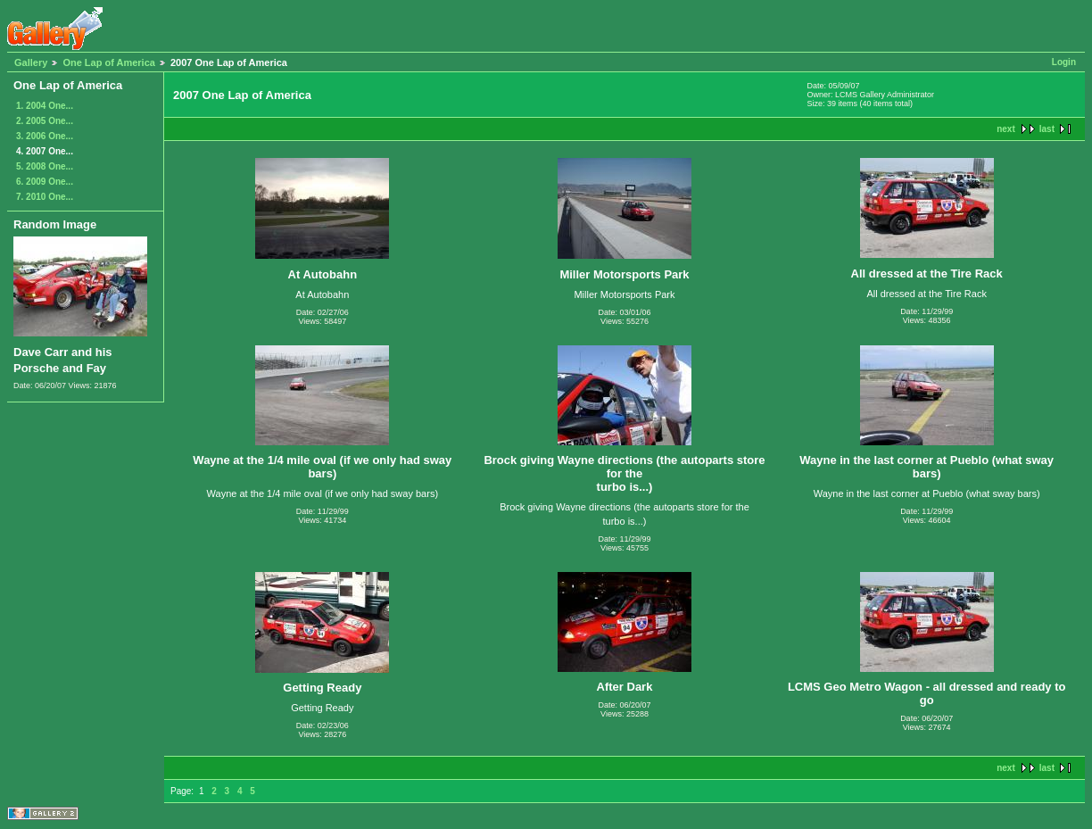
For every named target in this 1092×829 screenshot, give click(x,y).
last (1047, 129)
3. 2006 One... (44, 136)
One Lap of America (108, 62)
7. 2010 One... (44, 197)
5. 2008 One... (44, 166)
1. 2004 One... (44, 106)
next (1006, 129)
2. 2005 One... (44, 121)
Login (1064, 62)
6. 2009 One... (44, 182)
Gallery (30, 62)
